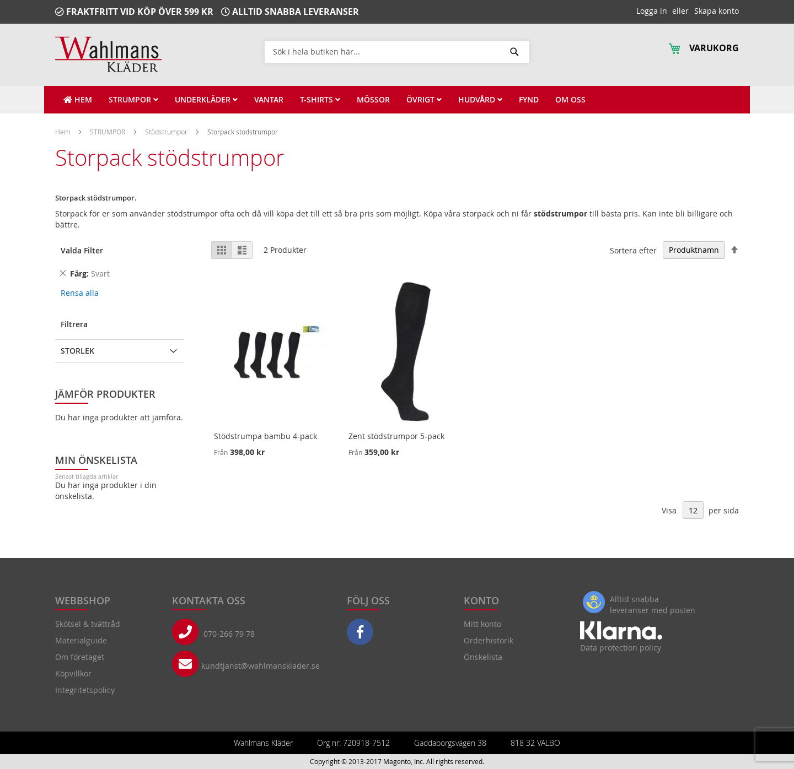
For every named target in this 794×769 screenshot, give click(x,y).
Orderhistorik (488, 640)
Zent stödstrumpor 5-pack (396, 436)
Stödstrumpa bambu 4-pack (265, 436)
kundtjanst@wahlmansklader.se (260, 665)
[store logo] (108, 54)
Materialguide (81, 640)
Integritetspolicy (85, 690)
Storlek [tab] (77, 350)
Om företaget (79, 657)
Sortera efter (633, 250)
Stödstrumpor (167, 131)
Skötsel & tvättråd (87, 624)
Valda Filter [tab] (82, 250)
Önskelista (483, 657)
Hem (63, 131)
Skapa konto (716, 11)
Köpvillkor (73, 673)
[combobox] (397, 51)
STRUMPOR (108, 131)
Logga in (651, 11)
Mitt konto (482, 624)
